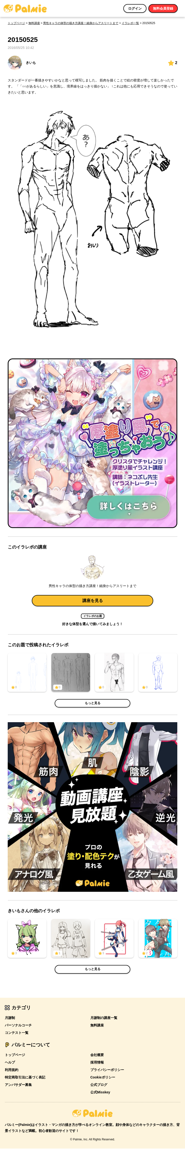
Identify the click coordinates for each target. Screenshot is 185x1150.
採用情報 (97, 1064)
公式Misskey (100, 1094)
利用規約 (11, 1071)
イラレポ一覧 (130, 23)
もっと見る (92, 705)
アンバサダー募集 (18, 1086)
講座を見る (92, 601)
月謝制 (10, 1019)
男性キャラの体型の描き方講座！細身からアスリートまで (80, 23)
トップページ (16, 23)
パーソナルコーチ (18, 1027)
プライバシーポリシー (107, 1071)
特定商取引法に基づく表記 (25, 1079)
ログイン (135, 8)
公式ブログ (98, 1086)
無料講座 (34, 23)
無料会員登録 (163, 8)
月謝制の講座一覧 (103, 1019)
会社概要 (97, 1056)
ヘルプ (10, 1064)
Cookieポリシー (102, 1079)
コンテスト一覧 (16, 1034)
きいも (22, 63)
